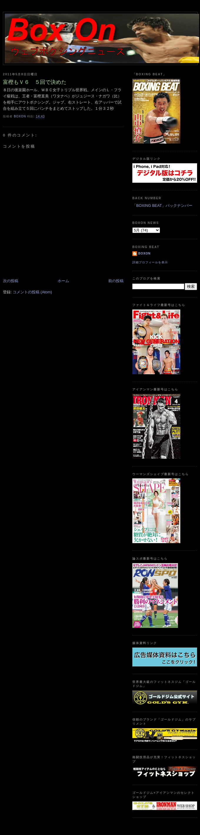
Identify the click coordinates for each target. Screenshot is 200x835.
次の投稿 (10, 281)
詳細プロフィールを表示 (150, 262)
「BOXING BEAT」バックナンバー (162, 205)
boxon (144, 253)
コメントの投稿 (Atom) (32, 292)
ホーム (63, 281)
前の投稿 (116, 281)
